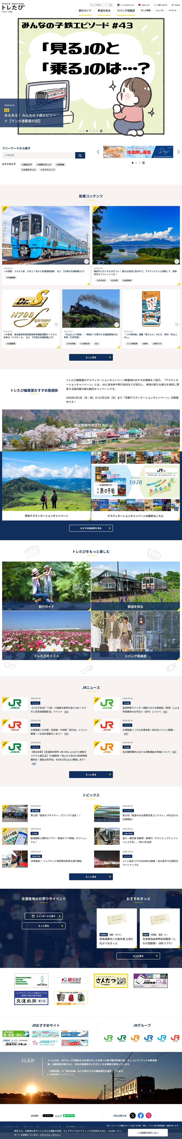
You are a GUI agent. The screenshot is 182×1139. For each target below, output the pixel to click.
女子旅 (114, 282)
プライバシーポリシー (59, 1134)
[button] (80, 131)
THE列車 (71, 347)
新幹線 (61, 164)
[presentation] (7, 76)
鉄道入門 (27, 164)
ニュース (160, 10)
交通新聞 (11, 282)
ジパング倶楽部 (126, 10)
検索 (110, 5)
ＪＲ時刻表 (133, 347)
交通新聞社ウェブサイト (64, 1081)
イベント (173, 10)
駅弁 (145, 347)
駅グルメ (157, 347)
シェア (58, 1122)
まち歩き (101, 282)
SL (97, 347)
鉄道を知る (104, 10)
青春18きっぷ (45, 164)
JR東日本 (85, 347)
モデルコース (48, 169)
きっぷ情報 (146, 10)
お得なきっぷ (29, 169)
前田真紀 (127, 282)
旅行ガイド (85, 10)
